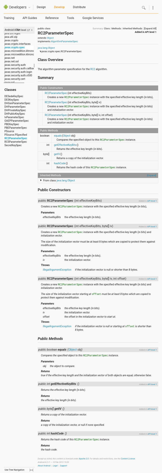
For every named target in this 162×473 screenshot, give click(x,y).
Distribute (79, 7)
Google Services (93, 18)
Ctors (107, 28)
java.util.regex (12, 33)
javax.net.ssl (11, 61)
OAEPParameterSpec (16, 120)
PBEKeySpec (11, 124)
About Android (44, 466)
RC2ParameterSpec (15, 138)
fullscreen (31, 470)
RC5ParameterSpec (15, 141)
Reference (52, 18)
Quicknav (29, 7)
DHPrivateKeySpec (15, 110)
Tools (70, 18)
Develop (59, 7)
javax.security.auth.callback (20, 68)
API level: (22, 30)
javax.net (9, 57)
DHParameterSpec (15, 106)
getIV (57, 154)
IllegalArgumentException (57, 269)
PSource (9, 131)
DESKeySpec (11, 99)
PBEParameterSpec (15, 127)
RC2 (92, 69)
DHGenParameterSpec (17, 103)
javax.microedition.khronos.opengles (25, 54)
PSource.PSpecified (15, 134)
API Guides (30, 18)
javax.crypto (11, 40)
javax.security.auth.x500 (18, 75)
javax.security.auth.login (18, 71)
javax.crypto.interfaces (17, 43)
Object (50, 37)
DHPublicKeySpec (14, 113)
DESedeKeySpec (13, 96)
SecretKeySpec (13, 145)
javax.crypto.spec (14, 47)
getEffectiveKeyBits (65, 144)
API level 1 (150, 32)
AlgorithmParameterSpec (64, 41)
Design (41, 7)
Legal (55, 466)
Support (63, 466)
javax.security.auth (15, 64)
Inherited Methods (132, 28)
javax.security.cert (14, 78)
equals (58, 135)
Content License (128, 459)
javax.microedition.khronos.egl (22, 50)
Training (9, 18)
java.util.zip (10, 36)
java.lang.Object (46, 47)
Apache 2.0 (84, 459)
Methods (116, 28)
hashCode (60, 163)
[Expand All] (150, 28)
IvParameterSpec (14, 117)
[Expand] (151, 175)
